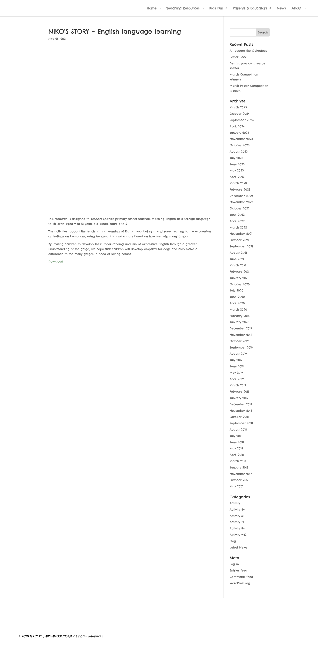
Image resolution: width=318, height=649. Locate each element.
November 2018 (241, 410)
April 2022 (237, 221)
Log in (234, 564)
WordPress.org (240, 583)
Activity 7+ (237, 522)
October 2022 (240, 208)
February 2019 (240, 391)
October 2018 (239, 417)
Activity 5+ (237, 516)
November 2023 (241, 139)
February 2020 (240, 316)
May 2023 (237, 170)
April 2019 (237, 379)
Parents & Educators (250, 8)
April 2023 (237, 177)
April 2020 (237, 303)
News (281, 8)
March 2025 (238, 107)
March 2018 (238, 461)
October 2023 (240, 145)
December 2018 (241, 404)
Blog (233, 541)
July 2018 (236, 436)
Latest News (238, 547)
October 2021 (239, 240)
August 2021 (238, 253)
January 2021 (239, 278)
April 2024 (237, 126)
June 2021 (237, 259)
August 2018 (238, 429)
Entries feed (238, 570)
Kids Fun (216, 8)
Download (55, 261)
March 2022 (238, 227)
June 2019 (237, 366)
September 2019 (241, 347)
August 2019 (238, 353)
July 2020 (236, 290)
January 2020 (239, 322)
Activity (235, 503)
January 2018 (239, 467)
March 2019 (238, 385)
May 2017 (236, 486)
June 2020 (237, 297)
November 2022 (241, 202)
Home (151, 8)
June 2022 (237, 215)
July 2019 (236, 360)
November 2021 (241, 233)
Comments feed (241, 577)
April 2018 (237, 455)
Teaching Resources (182, 8)
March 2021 (238, 265)
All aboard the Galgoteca (248, 51)
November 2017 (241, 474)
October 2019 (239, 341)
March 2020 (238, 309)
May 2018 (236, 448)
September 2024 (242, 120)
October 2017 (239, 480)
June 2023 (237, 164)
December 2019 (241, 328)
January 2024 (239, 133)
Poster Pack (238, 57)
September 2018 (241, 423)
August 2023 (239, 151)
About (296, 8)
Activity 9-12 (238, 535)
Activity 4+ (237, 509)
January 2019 (239, 398)
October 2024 (240, 113)
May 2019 (236, 373)
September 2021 (241, 246)
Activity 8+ (237, 528)
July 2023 (236, 158)
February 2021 (240, 271)
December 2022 (241, 196)
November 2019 (241, 335)
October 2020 (240, 284)
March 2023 (238, 183)
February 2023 (240, 189)
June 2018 (237, 442)
